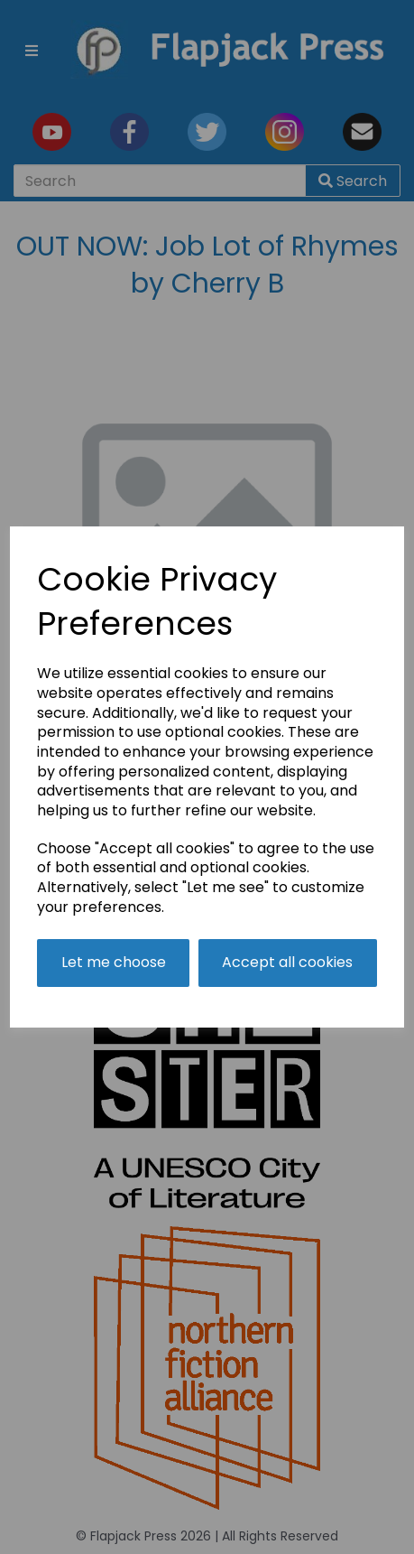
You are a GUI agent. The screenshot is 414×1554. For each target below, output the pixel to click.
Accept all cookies (287, 962)
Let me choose (113, 962)
